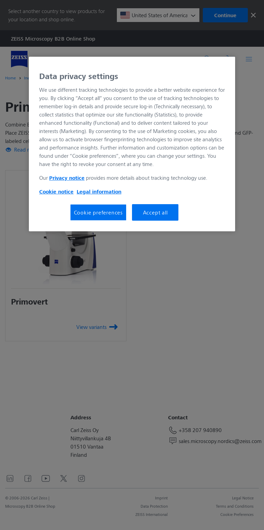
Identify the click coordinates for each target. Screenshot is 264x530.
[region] (132, 144)
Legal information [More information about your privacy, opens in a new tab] (99, 191)
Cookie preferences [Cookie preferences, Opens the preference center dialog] (98, 212)
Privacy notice (67, 177)
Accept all (155, 212)
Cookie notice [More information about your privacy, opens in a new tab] (56, 191)
